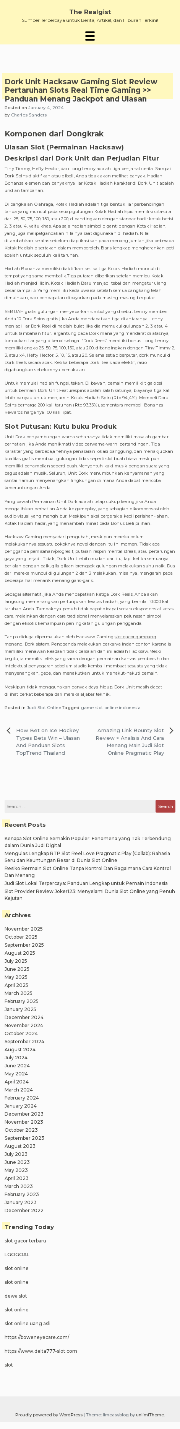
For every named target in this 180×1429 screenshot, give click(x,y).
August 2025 (20, 953)
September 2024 (24, 1041)
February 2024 (22, 1098)
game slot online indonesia (111, 707)
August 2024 (20, 1049)
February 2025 (22, 1001)
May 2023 (16, 1170)
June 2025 (17, 969)
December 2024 (24, 1017)
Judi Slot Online (44, 707)
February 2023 (22, 1194)
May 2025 (16, 977)
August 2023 (20, 1146)
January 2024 (21, 1106)
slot (9, 1365)
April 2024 (17, 1082)
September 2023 (24, 1138)
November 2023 (24, 1122)
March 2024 (19, 1090)
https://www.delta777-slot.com (41, 1351)
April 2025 (16, 985)
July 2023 (16, 1154)
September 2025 (24, 945)
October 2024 (21, 1033)
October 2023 (21, 1130)
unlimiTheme (150, 1415)
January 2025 (20, 1009)
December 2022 (24, 1210)
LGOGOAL (17, 1254)
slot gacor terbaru (25, 1241)
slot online (17, 1268)
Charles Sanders (29, 115)
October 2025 (21, 937)
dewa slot (16, 1296)
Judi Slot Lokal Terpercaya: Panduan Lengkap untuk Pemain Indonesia (86, 883)
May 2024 (16, 1074)
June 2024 (17, 1065)
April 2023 (17, 1178)
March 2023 (19, 1186)
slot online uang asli (27, 1323)
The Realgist (90, 12)
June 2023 (17, 1162)
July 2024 (16, 1057)
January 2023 (21, 1202)
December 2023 (24, 1114)
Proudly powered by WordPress (49, 1415)
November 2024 (24, 1025)
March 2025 (18, 993)
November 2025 (24, 929)
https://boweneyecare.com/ (37, 1337)
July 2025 (16, 961)
